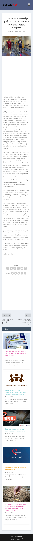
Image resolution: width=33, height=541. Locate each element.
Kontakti (17, 539)
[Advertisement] (16, 76)
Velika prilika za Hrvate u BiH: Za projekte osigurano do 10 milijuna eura (15, 468)
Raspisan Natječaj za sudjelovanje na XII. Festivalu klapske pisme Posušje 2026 (15, 392)
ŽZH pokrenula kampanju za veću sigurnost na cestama (15, 430)
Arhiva (12, 539)
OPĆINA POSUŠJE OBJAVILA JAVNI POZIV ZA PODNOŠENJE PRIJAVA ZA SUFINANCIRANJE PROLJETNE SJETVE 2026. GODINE (16, 507)
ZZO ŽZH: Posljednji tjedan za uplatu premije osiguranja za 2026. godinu (15, 353)
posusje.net (18, 536)
